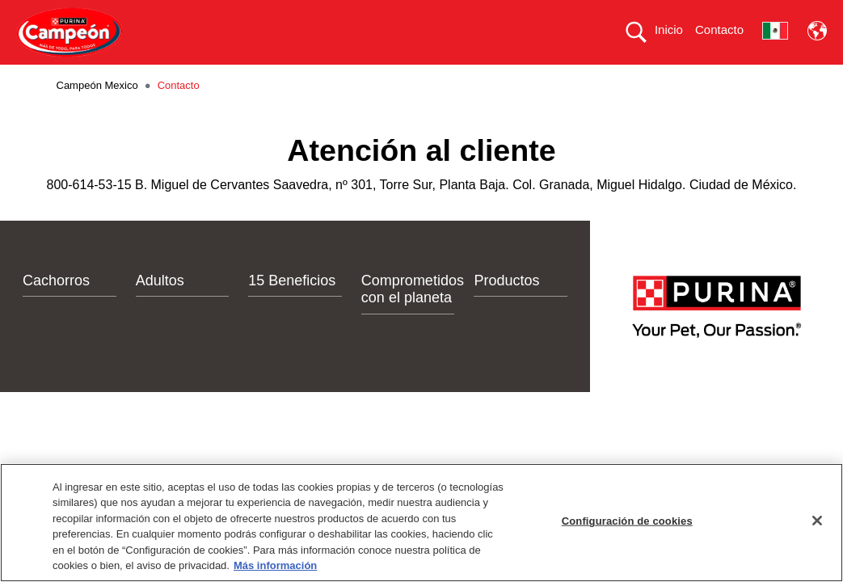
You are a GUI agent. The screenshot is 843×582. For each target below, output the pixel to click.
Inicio (669, 29)
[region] (421, 522)
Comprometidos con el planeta (412, 318)
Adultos (160, 309)
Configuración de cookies (627, 521)
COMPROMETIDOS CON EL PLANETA (526, 79)
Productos (506, 309)
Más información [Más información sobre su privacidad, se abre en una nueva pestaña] (275, 565)
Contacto (719, 29)
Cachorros (56, 309)
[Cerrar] (817, 520)
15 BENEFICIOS (361, 79)
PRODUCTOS (256, 79)
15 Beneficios (291, 309)
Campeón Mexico (97, 114)
